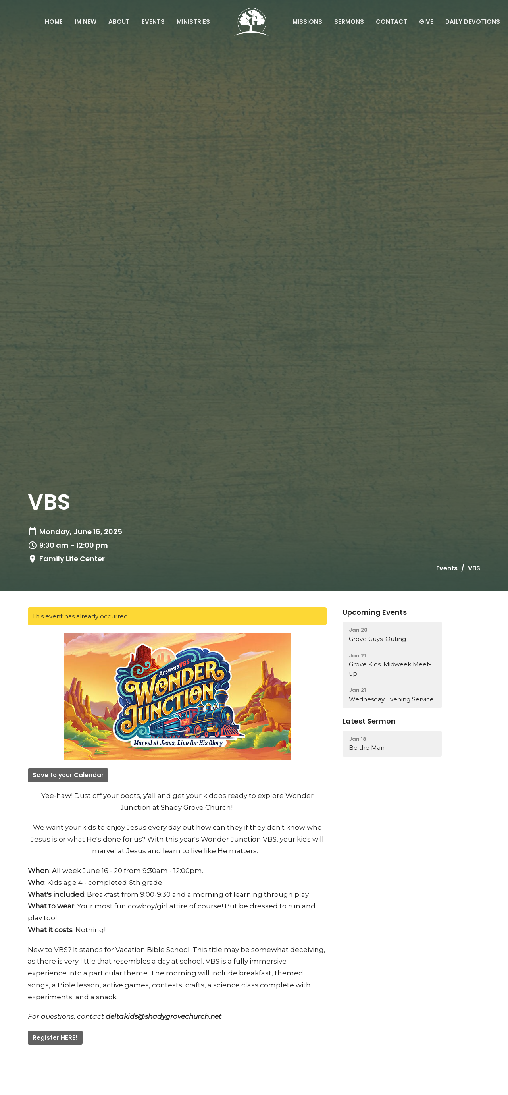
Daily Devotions (472, 21)
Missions (307, 21)
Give (426, 21)
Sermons (349, 21)
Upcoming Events (375, 612)
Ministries (193, 21)
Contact (391, 21)
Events (153, 21)
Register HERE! (55, 1037)
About (119, 21)
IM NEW (85, 21)
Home (54, 21)
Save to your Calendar (68, 775)
